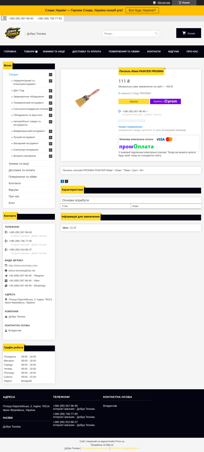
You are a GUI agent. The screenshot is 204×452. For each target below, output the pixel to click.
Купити (134, 101)
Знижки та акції (54, 51)
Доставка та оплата (86, 51)
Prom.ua (120, 441)
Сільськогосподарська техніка (30, 108)
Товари (29, 51)
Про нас (192, 51)
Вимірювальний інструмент (29, 131)
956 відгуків (164, 2)
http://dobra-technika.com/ (23, 265)
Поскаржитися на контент (95, 448)
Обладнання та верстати (27, 115)
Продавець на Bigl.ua (102, 445)
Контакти (154, 51)
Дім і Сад (18, 90)
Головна (10, 51)
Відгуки (173, 51)
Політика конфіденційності (125, 448)
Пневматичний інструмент (28, 102)
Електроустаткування (25, 149)
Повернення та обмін (124, 51)
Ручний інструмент (24, 137)
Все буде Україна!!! (142, 10)
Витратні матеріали (24, 155)
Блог (12, 202)
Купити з (165, 101)
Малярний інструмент (26, 143)
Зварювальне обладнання (28, 96)
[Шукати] (156, 33)
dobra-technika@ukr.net (21, 270)
